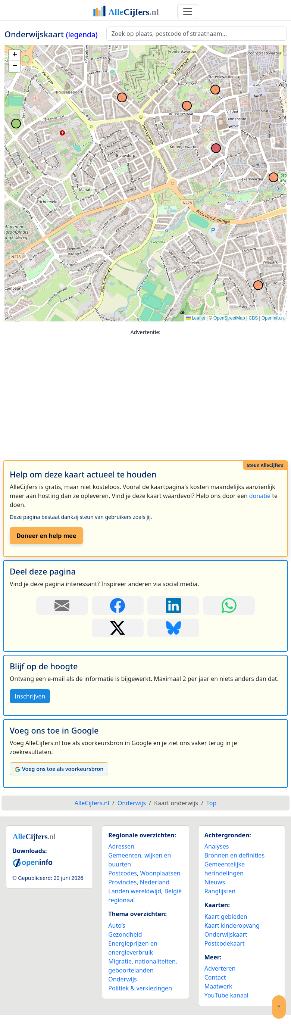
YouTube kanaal (226, 995)
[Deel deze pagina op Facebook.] (118, 605)
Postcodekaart (224, 943)
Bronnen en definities (234, 855)
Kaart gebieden (225, 916)
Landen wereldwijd (134, 891)
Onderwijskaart (225, 934)
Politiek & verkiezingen (140, 988)
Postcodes (122, 873)
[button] (14, 55)
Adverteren (220, 968)
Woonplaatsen (160, 873)
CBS (253, 318)
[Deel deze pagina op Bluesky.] (173, 628)
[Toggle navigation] (187, 11)
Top (211, 803)
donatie (259, 496)
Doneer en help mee (46, 536)
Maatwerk (218, 986)
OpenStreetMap (229, 318)
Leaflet (195, 318)
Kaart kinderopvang (232, 925)
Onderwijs (122, 979)
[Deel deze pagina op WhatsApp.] (229, 605)
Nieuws (214, 882)
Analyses (216, 846)
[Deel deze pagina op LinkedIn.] (173, 605)
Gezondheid (125, 934)
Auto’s (116, 925)
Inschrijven (30, 696)
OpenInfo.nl (273, 318)
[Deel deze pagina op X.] (118, 628)
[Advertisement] (145, 394)
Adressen (121, 846)
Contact (215, 977)
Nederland (155, 882)
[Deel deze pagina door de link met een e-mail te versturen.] (62, 605)
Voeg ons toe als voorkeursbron (59, 768)
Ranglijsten (219, 891)
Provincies (122, 882)
